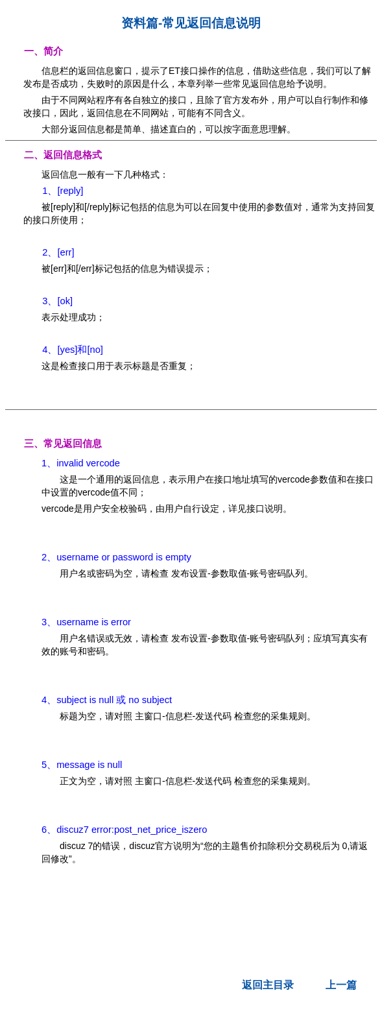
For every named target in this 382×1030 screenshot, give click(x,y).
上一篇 (341, 984)
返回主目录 (268, 984)
